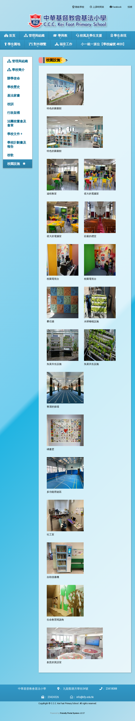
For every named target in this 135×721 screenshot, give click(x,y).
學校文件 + (14, 134)
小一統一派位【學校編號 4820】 (103, 44)
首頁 (9, 35)
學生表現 (118, 36)
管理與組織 (34, 36)
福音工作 (63, 45)
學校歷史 (13, 87)
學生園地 (12, 45)
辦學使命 (13, 78)
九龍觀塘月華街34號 (75, 688)
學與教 (60, 36)
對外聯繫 (37, 45)
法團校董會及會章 (16, 123)
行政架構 (13, 112)
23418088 (111, 688)
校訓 (10, 104)
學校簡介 (16, 70)
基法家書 (13, 95)
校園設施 (13, 164)
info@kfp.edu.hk (85, 697)
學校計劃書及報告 (16, 144)
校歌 (10, 155)
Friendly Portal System (69, 713)
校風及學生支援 (89, 36)
